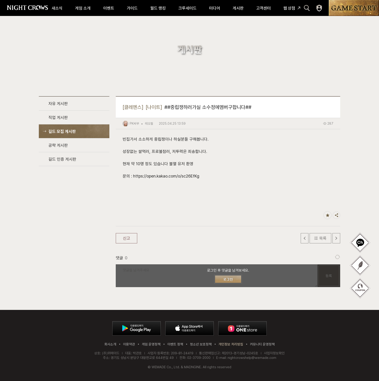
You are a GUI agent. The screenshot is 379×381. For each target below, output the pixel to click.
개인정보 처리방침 (230, 344)
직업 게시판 (58, 117)
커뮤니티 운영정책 (262, 344)
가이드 (132, 8)
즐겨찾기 (328, 215)
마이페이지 (319, 8)
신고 (126, 238)
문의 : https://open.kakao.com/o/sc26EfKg (161, 176)
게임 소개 (83, 8)
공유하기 (336, 215)
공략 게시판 (58, 145)
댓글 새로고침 (337, 257)
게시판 (238, 8)
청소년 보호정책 (201, 344)
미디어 (214, 8)
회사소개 (110, 344)
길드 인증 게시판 (62, 159)
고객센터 (263, 8)
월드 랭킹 (158, 8)
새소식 (57, 8)
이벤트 (108, 8)
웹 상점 (289, 8)
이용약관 (129, 344)
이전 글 (304, 238)
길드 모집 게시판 (62, 131)
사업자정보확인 (274, 353)
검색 (307, 8)
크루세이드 (187, 8)
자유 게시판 (58, 103)
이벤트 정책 (175, 344)
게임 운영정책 (151, 344)
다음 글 (336, 238)
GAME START (354, 8)
